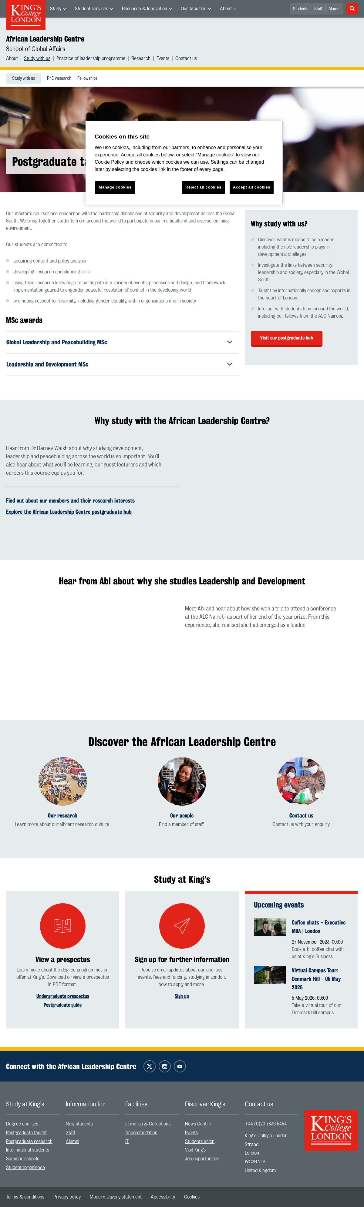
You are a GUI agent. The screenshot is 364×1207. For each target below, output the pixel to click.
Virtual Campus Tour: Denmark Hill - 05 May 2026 (316, 979)
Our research (62, 816)
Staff (318, 9)
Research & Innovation (144, 8)
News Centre (198, 1124)
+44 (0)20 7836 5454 (266, 1124)
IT (127, 1141)
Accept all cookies (251, 187)
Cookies (192, 1197)
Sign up (182, 996)
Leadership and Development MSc (47, 364)
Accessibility (163, 1197)
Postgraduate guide (63, 1005)
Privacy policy (67, 1197)
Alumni (334, 9)
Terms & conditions (25, 1197)
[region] (184, 163)
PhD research (59, 78)
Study (55, 8)
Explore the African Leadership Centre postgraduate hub (69, 512)
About (226, 8)
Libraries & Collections (147, 1124)
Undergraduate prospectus (62, 996)
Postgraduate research (29, 1141)
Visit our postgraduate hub (286, 337)
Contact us (186, 58)
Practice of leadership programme (90, 58)
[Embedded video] (271, 493)
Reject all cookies (203, 187)
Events (163, 58)
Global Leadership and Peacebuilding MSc (56, 342)
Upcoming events (279, 905)
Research (140, 58)
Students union (199, 1141)
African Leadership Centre (45, 38)
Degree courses (22, 1124)
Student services (91, 8)
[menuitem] (58, 9)
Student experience (25, 1167)
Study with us (37, 58)
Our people (182, 816)
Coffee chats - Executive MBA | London (318, 927)
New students (79, 1124)
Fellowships (87, 78)
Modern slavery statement (116, 1197)
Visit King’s (195, 1150)
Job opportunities (202, 1159)
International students (27, 1150)
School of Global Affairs (35, 49)
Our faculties (193, 8)
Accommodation (141, 1133)
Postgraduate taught (26, 1133)
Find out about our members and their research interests (70, 501)
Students (300, 9)
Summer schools (22, 1159)
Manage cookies (115, 187)
